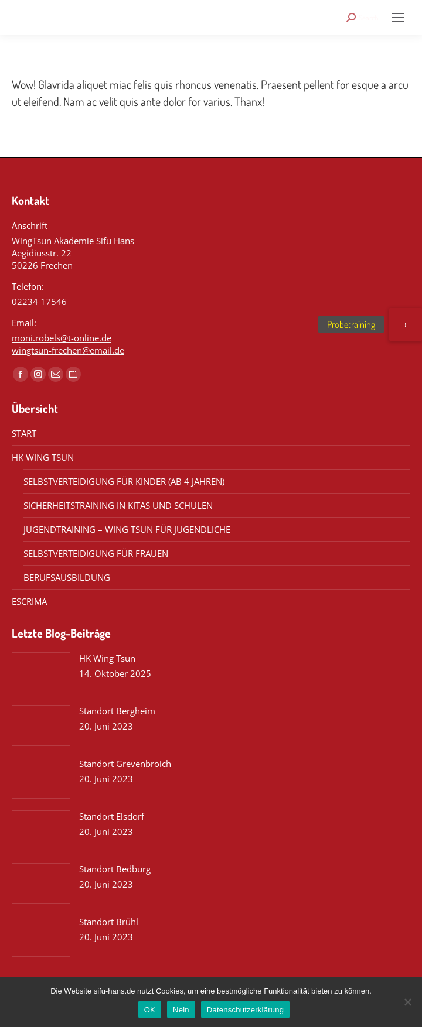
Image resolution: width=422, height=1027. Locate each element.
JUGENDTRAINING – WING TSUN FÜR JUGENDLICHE (126, 529)
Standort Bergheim (117, 711)
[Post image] (41, 672)
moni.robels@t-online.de (61, 338)
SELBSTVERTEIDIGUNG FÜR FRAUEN (95, 553)
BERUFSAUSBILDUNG (66, 577)
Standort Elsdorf (111, 816)
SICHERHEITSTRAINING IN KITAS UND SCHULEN (118, 505)
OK (149, 1009)
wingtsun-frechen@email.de (68, 350)
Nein (181, 1009)
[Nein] (407, 1002)
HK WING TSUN (43, 457)
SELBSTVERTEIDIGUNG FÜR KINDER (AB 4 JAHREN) (123, 481)
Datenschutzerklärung (245, 1009)
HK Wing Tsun (107, 658)
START (24, 433)
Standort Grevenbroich (125, 763)
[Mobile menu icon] (398, 17)
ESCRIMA (29, 601)
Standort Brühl (108, 921)
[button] (405, 324)
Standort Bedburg (115, 869)
